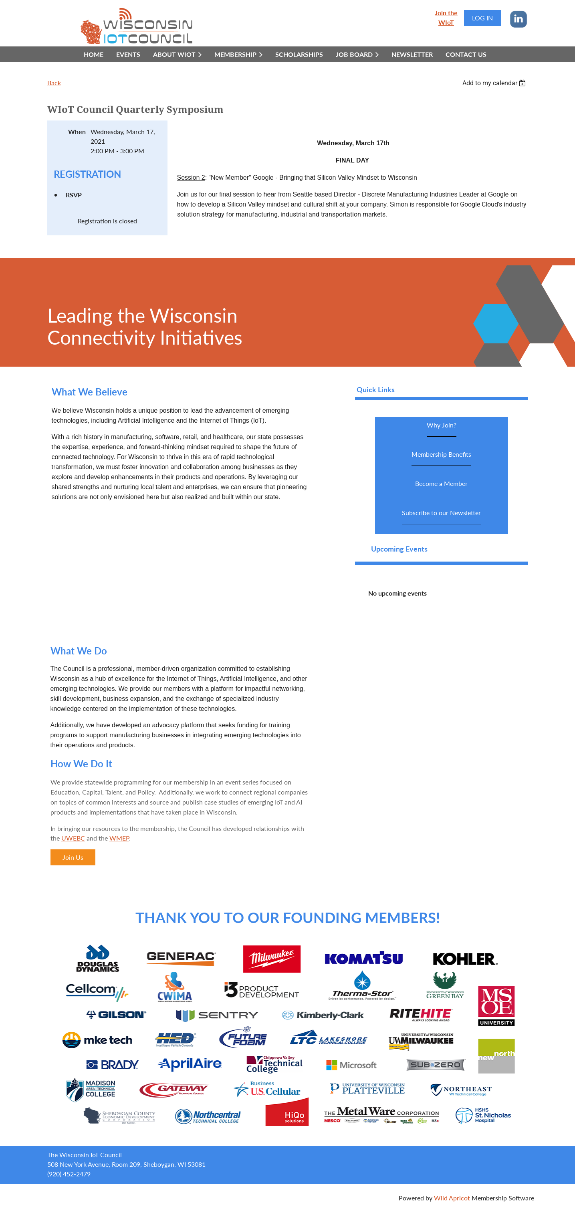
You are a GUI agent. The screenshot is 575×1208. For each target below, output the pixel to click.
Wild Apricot (452, 1198)
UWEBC (73, 838)
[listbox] (495, 83)
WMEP (119, 838)
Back (54, 82)
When (77, 131)
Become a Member (441, 487)
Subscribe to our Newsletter (441, 516)
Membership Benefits (441, 458)
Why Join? (441, 429)
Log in (482, 18)
